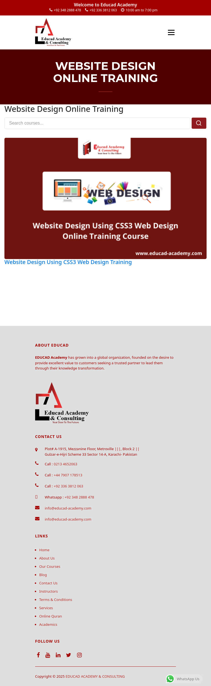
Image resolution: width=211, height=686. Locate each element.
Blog (43, 574)
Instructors (48, 591)
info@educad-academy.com (68, 508)
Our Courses (49, 566)
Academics (48, 624)
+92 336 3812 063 (103, 10)
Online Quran (50, 616)
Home (44, 549)
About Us (47, 558)
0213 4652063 (65, 463)
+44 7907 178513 (68, 475)
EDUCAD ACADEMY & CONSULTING (95, 676)
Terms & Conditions (55, 599)
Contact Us (48, 583)
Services (46, 607)
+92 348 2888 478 (67, 10)
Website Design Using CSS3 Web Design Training (68, 262)
